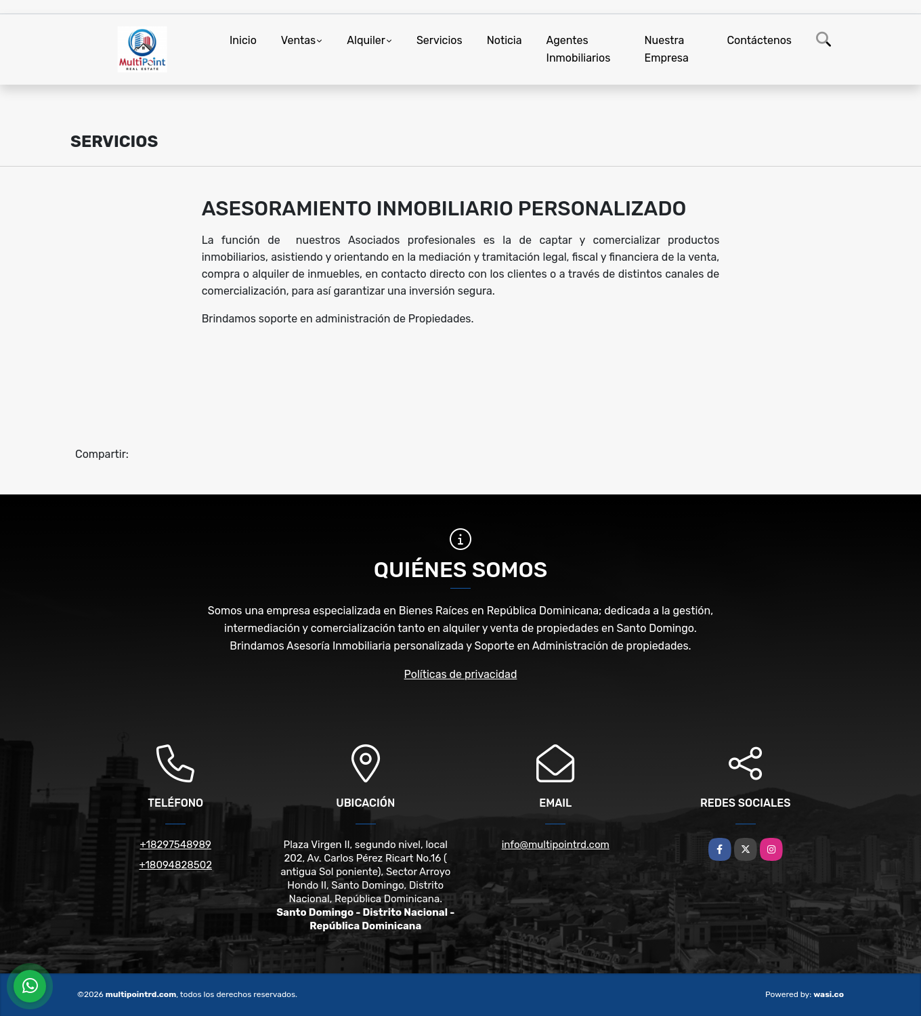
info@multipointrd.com (555, 845)
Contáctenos (759, 40)
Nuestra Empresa (667, 49)
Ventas (298, 40)
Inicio (243, 40)
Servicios (439, 40)
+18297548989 (175, 845)
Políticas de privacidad (460, 674)
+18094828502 (175, 865)
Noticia (504, 40)
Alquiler (366, 40)
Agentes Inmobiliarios (579, 49)
